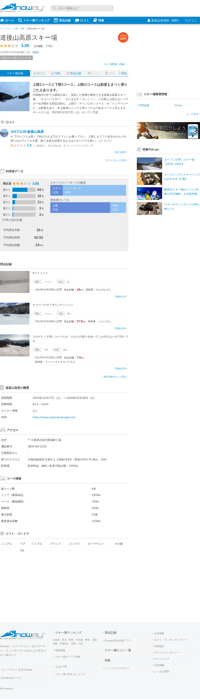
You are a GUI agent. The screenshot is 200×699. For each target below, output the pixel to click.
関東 (71, 639)
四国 (73, 643)
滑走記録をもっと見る (115, 376)
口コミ (82, 20)
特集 (98, 20)
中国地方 (64, 643)
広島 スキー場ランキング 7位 (16, 57)
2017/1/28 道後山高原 (27, 131)
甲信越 (79, 639)
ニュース (60, 666)
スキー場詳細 (15, 73)
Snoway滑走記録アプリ (117, 640)
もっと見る (193, 113)
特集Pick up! (149, 149)
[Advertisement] (86, 581)
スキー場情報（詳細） (115, 64)
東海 (87, 639)
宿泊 (109, 73)
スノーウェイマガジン (116, 668)
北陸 (94, 639)
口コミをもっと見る (117, 160)
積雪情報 (59, 650)
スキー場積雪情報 (152, 94)
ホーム (7, 20)
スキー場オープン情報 (66, 656)
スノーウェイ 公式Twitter (17, 669)
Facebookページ (11, 677)
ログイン (191, 20)
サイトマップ (160, 658)
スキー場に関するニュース (69, 674)
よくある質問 (160, 671)
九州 (80, 643)
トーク (94, 73)
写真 (55, 73)
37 (47, 46)
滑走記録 (62, 20)
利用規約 (158, 646)
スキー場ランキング (34, 20)
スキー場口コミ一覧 (117, 650)
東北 (64, 639)
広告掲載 (158, 665)
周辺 (123, 73)
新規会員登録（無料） (164, 20)
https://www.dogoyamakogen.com (54, 417)
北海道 (56, 639)
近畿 (55, 643)
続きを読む (121, 151)
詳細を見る (121, 296)
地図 (35, 52)
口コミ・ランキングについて (169, 639)
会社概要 (158, 633)
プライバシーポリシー (165, 652)
